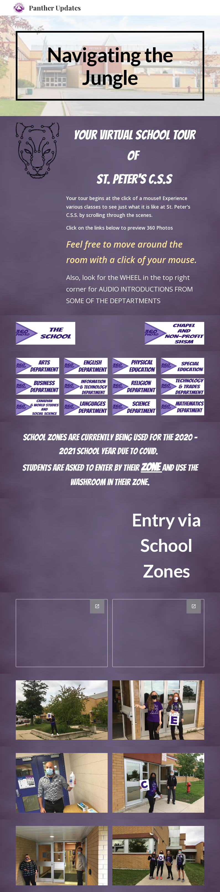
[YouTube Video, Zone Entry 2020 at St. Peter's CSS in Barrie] (70, 530)
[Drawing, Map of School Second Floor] (158, 633)
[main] (110, 66)
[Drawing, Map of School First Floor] (62, 633)
